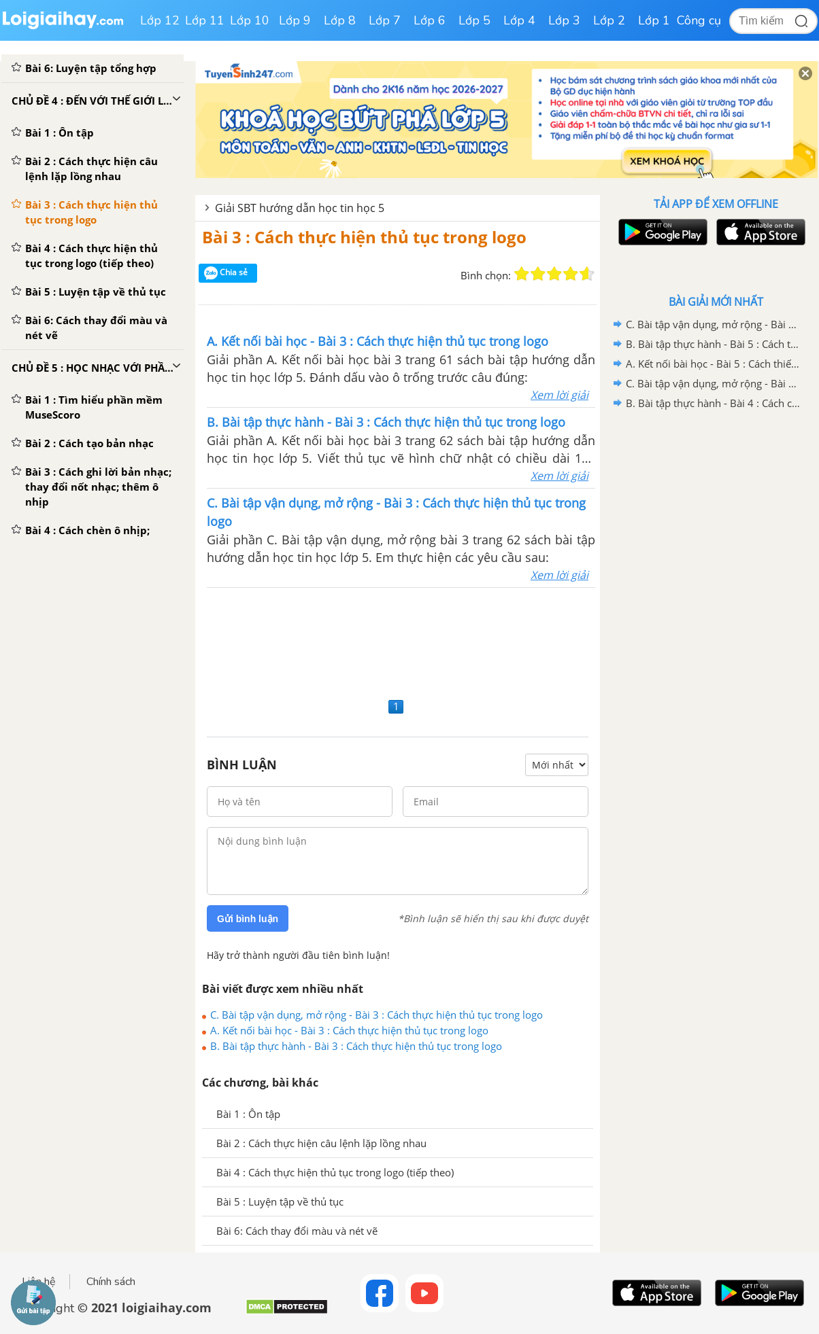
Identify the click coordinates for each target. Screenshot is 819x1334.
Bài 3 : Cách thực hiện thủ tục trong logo (364, 237)
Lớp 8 (340, 20)
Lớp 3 (564, 20)
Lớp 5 (474, 20)
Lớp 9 (295, 20)
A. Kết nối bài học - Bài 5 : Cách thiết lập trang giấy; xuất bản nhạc (713, 363)
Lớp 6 (430, 20)
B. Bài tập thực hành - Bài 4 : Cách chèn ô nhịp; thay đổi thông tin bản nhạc (713, 403)
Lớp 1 (654, 20)
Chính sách (110, 1281)
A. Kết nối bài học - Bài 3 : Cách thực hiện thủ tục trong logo (349, 1030)
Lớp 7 (385, 20)
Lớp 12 (160, 20)
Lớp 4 (519, 20)
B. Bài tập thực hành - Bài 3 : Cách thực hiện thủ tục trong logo (356, 1046)
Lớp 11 (204, 20)
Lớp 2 (609, 20)
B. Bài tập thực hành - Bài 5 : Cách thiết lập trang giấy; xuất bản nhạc (713, 344)
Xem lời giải (559, 394)
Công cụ (699, 20)
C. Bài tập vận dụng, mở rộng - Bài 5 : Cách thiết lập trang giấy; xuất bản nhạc (713, 324)
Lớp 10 (249, 20)
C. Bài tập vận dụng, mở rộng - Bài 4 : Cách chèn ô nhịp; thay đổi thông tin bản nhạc (713, 383)
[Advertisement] (397, 641)
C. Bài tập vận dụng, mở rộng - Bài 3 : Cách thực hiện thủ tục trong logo (376, 1014)
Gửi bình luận (247, 918)
